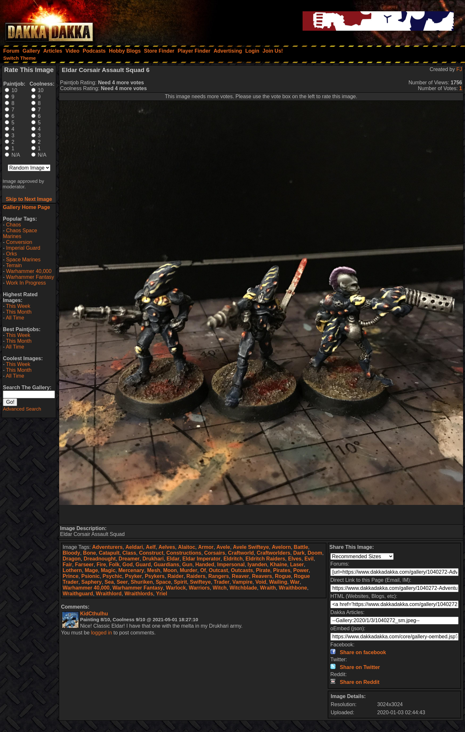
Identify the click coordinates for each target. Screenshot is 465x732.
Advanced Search (22, 409)
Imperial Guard (23, 248)
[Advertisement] (261, 514)
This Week (18, 306)
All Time (15, 317)
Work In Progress (26, 283)
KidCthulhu (94, 613)
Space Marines (23, 259)
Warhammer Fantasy (30, 277)
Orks (11, 253)
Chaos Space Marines (20, 233)
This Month (18, 312)
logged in (101, 632)
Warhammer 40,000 (29, 271)
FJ (459, 69)
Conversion (19, 242)
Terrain (14, 265)
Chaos (13, 224)
